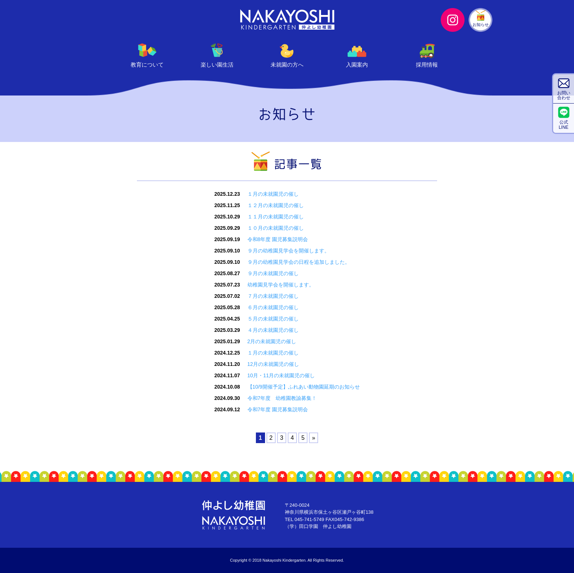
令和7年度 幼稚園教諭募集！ (282, 398)
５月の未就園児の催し (272, 319)
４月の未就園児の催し (272, 330)
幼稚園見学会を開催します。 (280, 285)
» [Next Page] (313, 438)
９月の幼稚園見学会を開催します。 (288, 251)
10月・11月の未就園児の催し (281, 375)
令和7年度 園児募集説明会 (277, 409)
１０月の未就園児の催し (275, 228)
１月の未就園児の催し (272, 194)
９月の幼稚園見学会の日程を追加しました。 (298, 262)
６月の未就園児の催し (272, 307)
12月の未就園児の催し (273, 364)
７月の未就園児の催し (272, 296)
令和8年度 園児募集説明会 (277, 239)
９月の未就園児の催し (272, 273)
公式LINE (564, 125)
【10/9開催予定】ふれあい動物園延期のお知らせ (303, 387)
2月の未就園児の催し (271, 341)
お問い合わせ (563, 95)
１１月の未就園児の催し (275, 217)
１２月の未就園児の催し (275, 205)
